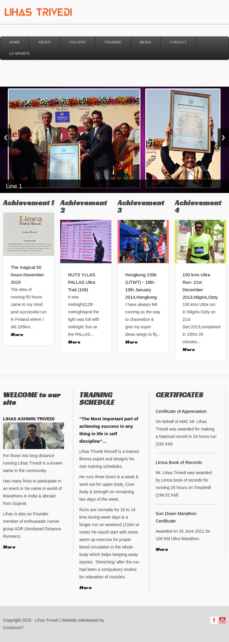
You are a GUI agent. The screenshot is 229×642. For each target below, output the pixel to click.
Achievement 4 (198, 206)
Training (113, 42)
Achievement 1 (28, 202)
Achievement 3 (140, 206)
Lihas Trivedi (46, 620)
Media (145, 42)
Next (223, 137)
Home (14, 42)
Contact (178, 42)
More (17, 334)
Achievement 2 (83, 206)
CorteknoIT (13, 627)
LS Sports (19, 54)
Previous (5, 137)
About (44, 42)
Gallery (77, 42)
